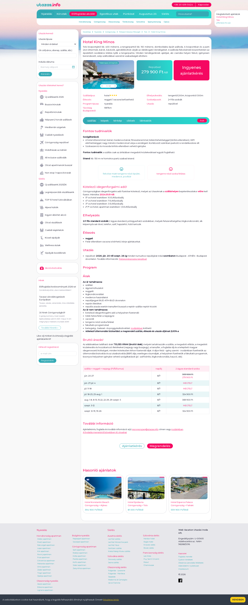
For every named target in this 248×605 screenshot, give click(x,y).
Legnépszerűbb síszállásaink (57, 192)
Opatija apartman (44, 576)
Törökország (127, 22)
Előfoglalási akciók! (83, 13)
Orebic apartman (44, 539)
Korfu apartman (79, 562)
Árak (202, 120)
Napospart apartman (81, 539)
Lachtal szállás (114, 539)
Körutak (62, 13)
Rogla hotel (148, 542)
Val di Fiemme (114, 583)
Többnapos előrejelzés (108, 63)
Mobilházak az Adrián (53, 150)
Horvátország (85, 22)
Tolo (145, 32)
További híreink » (49, 327)
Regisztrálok (47, 360)
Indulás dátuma (46, 62)
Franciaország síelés (153, 552)
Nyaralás (98, 32)
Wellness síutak (50, 245)
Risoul (146, 562)
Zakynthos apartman (82, 568)
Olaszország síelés (117, 567)
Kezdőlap (87, 32)
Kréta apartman (79, 556)
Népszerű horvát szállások (56, 120)
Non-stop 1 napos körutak (55, 173)
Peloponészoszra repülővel (133, 259)
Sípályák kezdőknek (53, 253)
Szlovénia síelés (151, 535)
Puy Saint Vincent (151, 559)
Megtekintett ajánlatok (228, 14)
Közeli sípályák (50, 238)
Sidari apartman (79, 565)
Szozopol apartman (81, 542)
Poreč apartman (44, 542)
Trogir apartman (44, 573)
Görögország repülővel (54, 142)
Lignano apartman (45, 590)
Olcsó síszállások (51, 223)
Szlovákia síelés (116, 556)
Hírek (41, 280)
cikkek (131, 120)
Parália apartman (80, 559)
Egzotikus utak (109, 13)
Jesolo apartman (44, 584)
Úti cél (55, 50)
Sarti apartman (79, 550)
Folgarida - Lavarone (116, 570)
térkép (117, 120)
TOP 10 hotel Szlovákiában (56, 200)
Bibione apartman (45, 587)
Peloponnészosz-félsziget (129, 32)
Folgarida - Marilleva (116, 573)
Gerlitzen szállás (115, 548)
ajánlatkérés (191, 70)
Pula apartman (43, 557)
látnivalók (146, 120)
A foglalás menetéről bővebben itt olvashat (105, 432)
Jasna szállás (113, 562)
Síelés (165, 13)
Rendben (238, 599)
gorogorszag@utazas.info (145, 429)
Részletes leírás (111, 599)
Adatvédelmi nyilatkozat (188, 566)
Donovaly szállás (115, 559)
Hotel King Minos (158, 32)
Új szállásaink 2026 (52, 97)
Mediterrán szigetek (53, 127)
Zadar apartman (44, 570)
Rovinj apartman (44, 554)
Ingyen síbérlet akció (53, 215)
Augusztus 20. (148, 13)
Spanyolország (154, 22)
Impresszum (183, 569)
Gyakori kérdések (185, 560)
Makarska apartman (45, 563)
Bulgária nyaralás (80, 535)
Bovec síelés (149, 548)
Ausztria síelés (115, 536)
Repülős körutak (51, 112)
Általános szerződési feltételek (191, 563)
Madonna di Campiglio (117, 580)
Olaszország (114, 22)
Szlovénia (140, 22)
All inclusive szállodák (53, 158)
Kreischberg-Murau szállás (119, 551)
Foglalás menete (185, 557)
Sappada (111, 577)
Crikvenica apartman (46, 560)
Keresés (45, 74)
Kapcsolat (182, 553)
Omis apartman (43, 567)
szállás (91, 120)
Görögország (110, 32)
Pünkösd (128, 13)
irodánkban (137, 328)
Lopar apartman (44, 548)
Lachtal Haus (113, 545)
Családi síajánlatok (52, 230)
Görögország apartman (84, 546)
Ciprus (166, 22)
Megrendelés (160, 446)
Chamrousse (149, 565)
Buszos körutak (50, 104)
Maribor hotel (149, 539)
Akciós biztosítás (51, 268)
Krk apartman (43, 551)
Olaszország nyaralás (47, 581)
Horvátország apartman (49, 536)
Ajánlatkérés (132, 446)
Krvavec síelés (149, 545)
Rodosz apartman (80, 553)
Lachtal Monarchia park (118, 542)
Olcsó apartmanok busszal (56, 165)
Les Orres (147, 556)
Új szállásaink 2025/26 (53, 185)
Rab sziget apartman (46, 545)
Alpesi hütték (49, 207)
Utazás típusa (45, 39)
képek (105, 120)
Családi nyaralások (52, 135)
